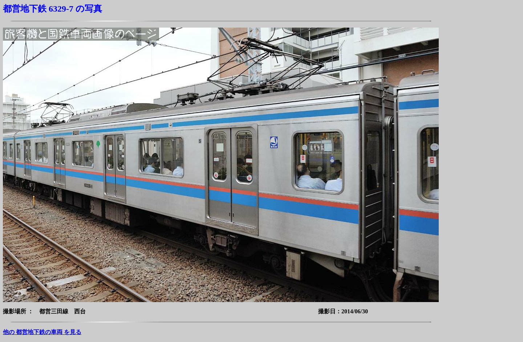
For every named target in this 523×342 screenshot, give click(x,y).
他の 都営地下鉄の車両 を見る (42, 332)
